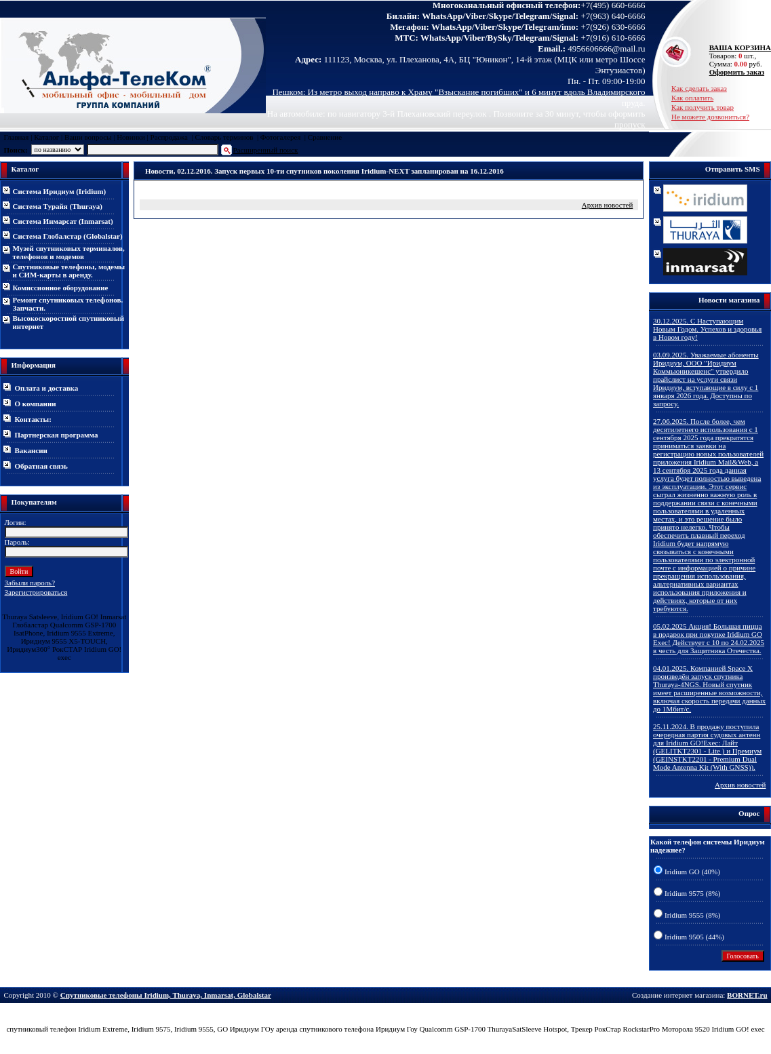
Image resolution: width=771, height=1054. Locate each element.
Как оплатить (692, 98)
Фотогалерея (280, 137)
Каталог (46, 137)
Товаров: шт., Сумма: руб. (736, 55)
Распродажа (169, 137)
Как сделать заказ (699, 88)
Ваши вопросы (87, 137)
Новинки (131, 137)
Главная (16, 137)
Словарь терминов (224, 137)
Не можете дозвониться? (710, 117)
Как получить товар (702, 107)
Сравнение (325, 137)
